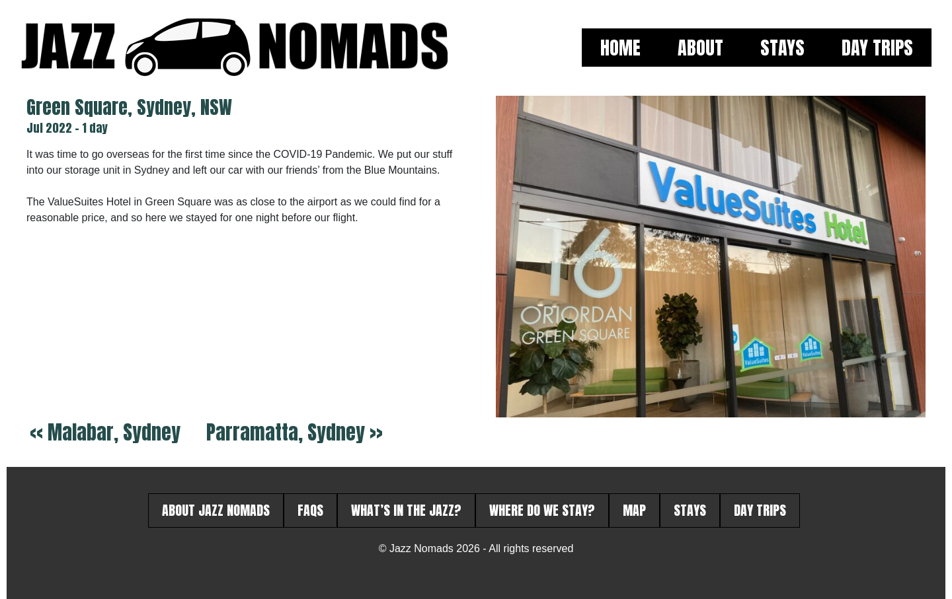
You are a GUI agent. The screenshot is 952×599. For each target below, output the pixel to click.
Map (634, 510)
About (700, 47)
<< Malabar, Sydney (105, 432)
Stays (782, 47)
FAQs (310, 510)
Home (620, 47)
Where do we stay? (542, 510)
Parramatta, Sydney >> (294, 432)
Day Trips (877, 47)
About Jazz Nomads (216, 510)
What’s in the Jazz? (406, 510)
